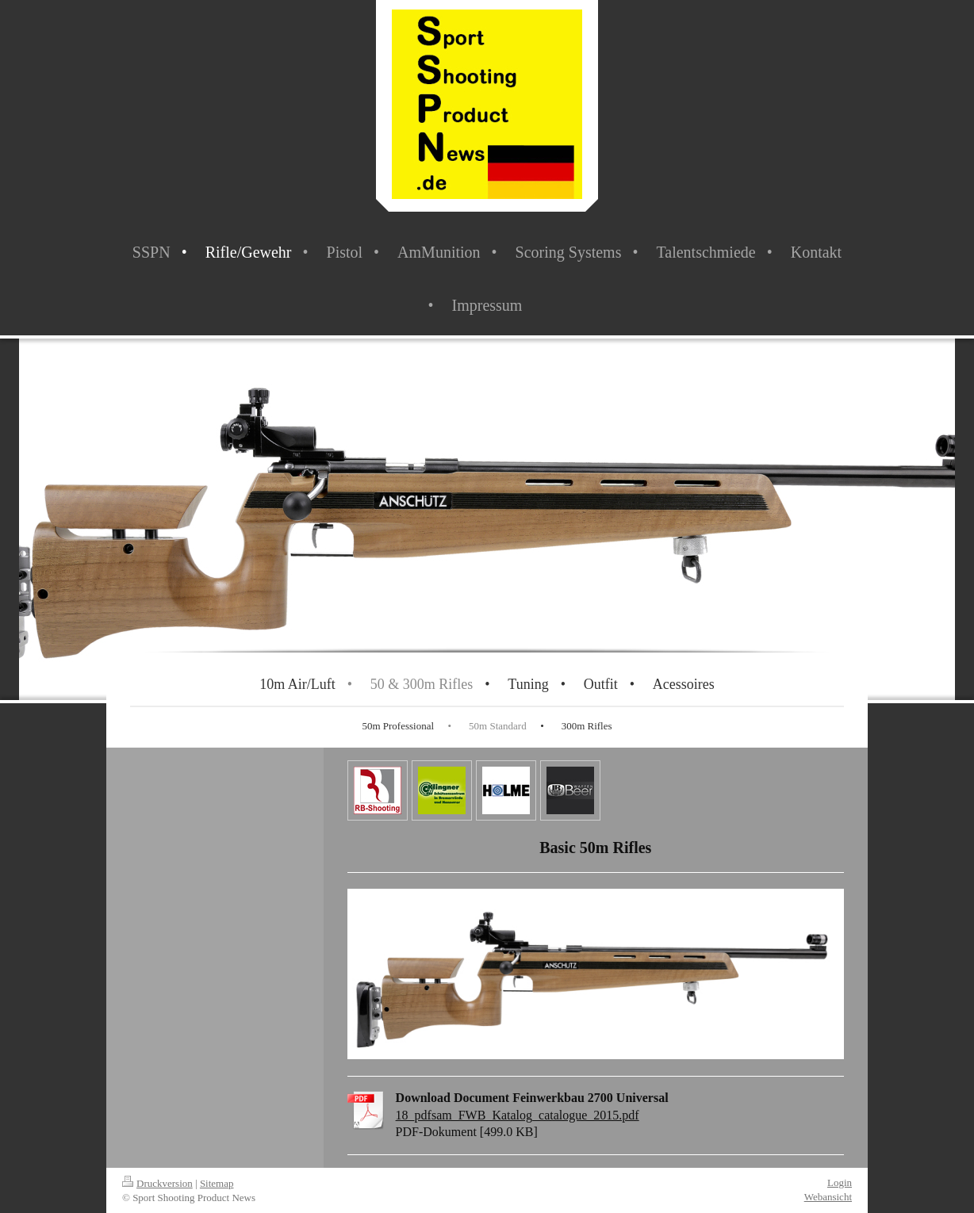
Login (839, 1182)
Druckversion (157, 1183)
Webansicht (828, 1197)
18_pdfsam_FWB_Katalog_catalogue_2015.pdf (517, 1115)
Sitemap (217, 1183)
